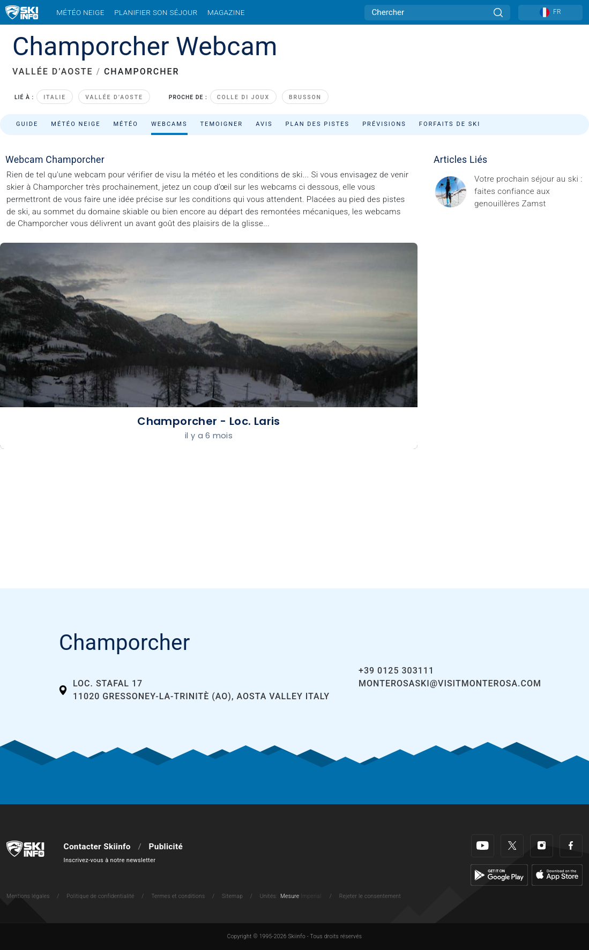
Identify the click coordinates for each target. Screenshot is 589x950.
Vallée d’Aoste (114, 97)
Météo (125, 124)
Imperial (311, 896)
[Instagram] (541, 845)
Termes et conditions (178, 896)
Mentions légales (28, 896)
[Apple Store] (557, 874)
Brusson (305, 97)
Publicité (166, 846)
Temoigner (221, 124)
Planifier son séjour (155, 12)
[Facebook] (571, 845)
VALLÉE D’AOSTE (52, 71)
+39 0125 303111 (396, 670)
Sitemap (232, 896)
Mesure (289, 896)
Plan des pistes (318, 124)
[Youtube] (482, 845)
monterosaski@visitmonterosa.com (450, 683)
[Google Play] (499, 874)
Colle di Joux (243, 97)
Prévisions (384, 124)
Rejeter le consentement (370, 896)
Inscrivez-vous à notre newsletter (110, 860)
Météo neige (80, 12)
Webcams (169, 124)
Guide (27, 124)
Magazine (226, 12)
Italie (54, 97)
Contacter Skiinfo (97, 846)
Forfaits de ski (449, 124)
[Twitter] (512, 845)
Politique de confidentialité (100, 896)
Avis (264, 124)
